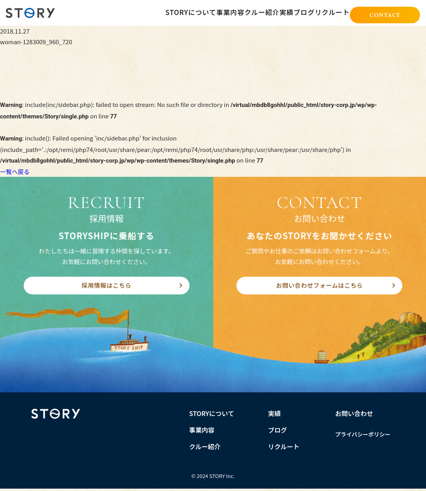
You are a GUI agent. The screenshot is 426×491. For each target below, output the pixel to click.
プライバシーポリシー (362, 436)
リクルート (329, 13)
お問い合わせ (354, 415)
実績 (268, 13)
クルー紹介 (235, 13)
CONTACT (385, 13)
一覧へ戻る (15, 171)
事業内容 (198, 13)
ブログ (294, 13)
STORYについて (154, 13)
